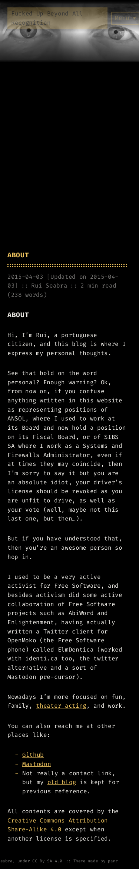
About (18, 255)
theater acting (61, 706)
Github (33, 755)
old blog (61, 782)
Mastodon (36, 764)
